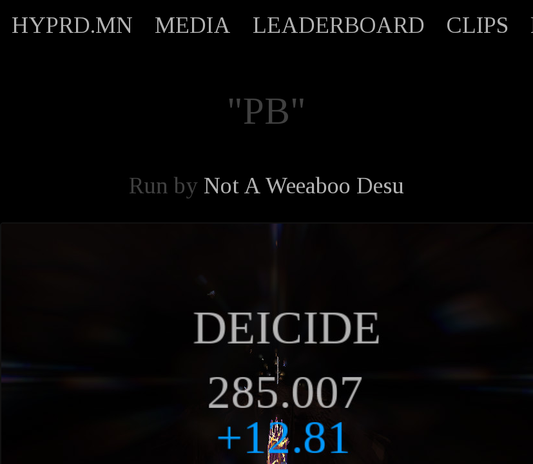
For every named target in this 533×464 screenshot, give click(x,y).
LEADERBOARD (339, 25)
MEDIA (193, 25)
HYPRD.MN (72, 25)
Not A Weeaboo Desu (304, 185)
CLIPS (478, 25)
